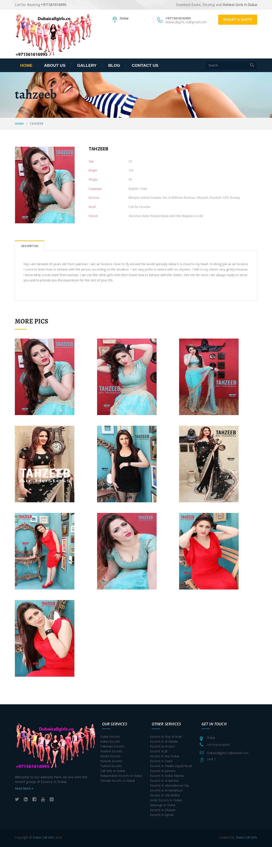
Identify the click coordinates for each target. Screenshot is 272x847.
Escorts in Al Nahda (164, 741)
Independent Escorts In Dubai (121, 776)
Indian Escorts (110, 741)
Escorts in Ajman (162, 815)
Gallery (87, 65)
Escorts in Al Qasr (162, 746)
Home (26, 65)
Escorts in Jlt (159, 751)
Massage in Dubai (163, 805)
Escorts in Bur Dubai (164, 756)
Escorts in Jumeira (163, 771)
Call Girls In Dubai (112, 771)
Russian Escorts (111, 761)
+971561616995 (218, 745)
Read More (24, 788)
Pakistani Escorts (112, 746)
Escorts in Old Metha (165, 795)
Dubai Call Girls (43, 837)
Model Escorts (110, 756)
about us (54, 65)
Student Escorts (111, 751)
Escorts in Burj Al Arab (166, 737)
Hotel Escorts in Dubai (166, 800)
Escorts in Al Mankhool (166, 790)
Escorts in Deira (161, 761)
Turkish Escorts (111, 766)
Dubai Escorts (110, 737)
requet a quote (237, 19)
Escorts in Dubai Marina (167, 776)
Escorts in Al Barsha (164, 781)
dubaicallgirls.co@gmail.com (186, 22)
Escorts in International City (169, 785)
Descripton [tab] (29, 246)
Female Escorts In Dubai (117, 781)
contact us (145, 65)
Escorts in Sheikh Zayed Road (171, 766)
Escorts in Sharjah (163, 810)
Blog (114, 65)
